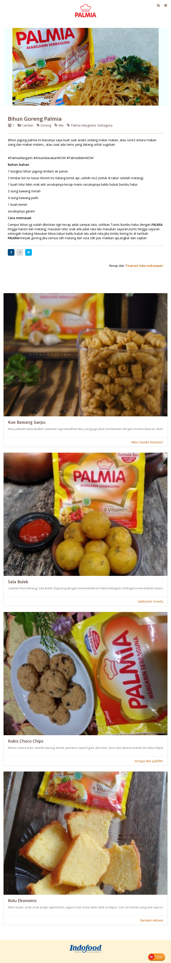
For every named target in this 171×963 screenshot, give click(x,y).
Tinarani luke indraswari (144, 266)
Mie (59, 125)
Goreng (44, 125)
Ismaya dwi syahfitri (148, 761)
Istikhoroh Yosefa (150, 601)
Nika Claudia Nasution (147, 442)
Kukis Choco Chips (25, 741)
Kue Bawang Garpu (26, 422)
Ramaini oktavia (151, 920)
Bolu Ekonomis (22, 900)
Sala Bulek (18, 581)
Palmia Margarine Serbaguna (89, 125)
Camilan (25, 125)
